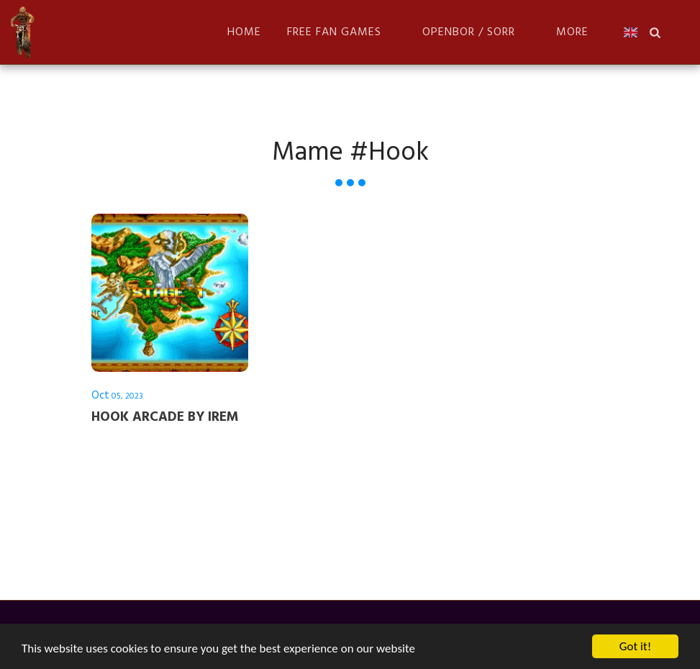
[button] (341, 32)
